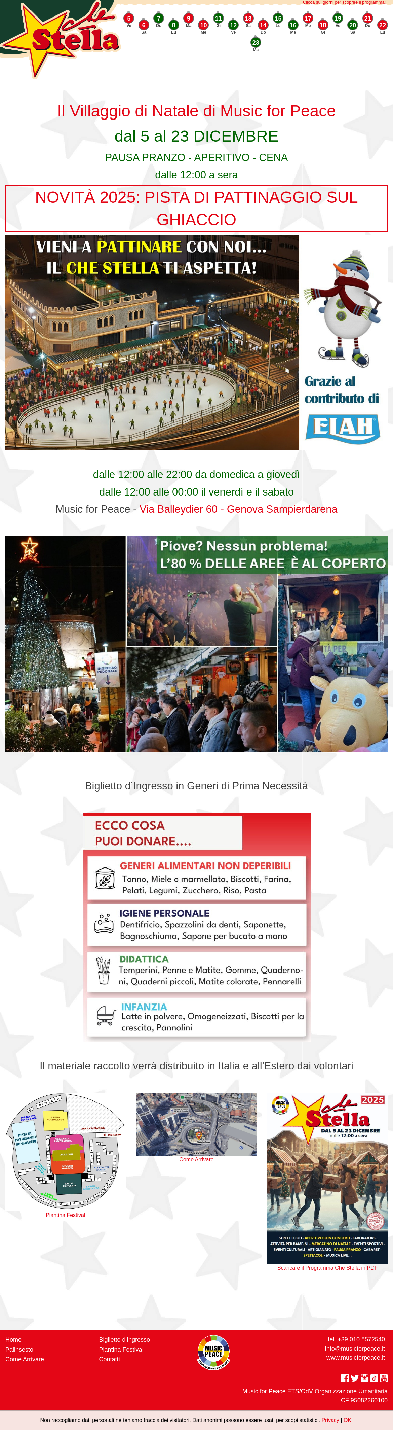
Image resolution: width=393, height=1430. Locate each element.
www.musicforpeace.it (355, 1357)
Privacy (330, 1420)
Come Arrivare (24, 1359)
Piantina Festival (121, 1349)
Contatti (109, 1359)
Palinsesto (19, 1349)
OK (347, 1420)
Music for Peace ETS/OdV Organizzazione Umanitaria (315, 1391)
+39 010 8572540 (361, 1339)
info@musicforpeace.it (355, 1348)
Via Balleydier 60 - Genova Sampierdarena (239, 509)
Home (13, 1339)
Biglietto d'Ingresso (124, 1339)
